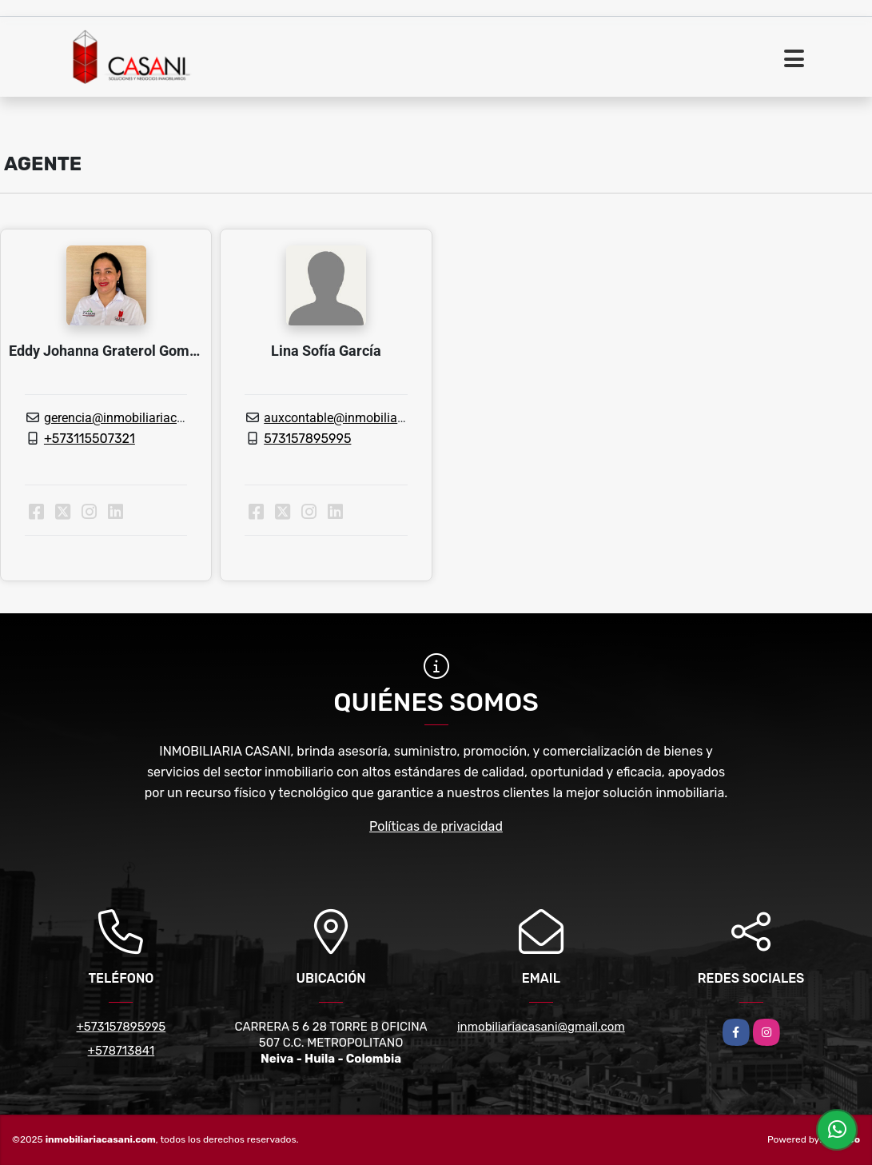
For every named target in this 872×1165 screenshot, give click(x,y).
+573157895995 (121, 1026)
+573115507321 (89, 438)
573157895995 (307, 438)
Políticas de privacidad (436, 826)
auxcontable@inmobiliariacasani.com (370, 417)
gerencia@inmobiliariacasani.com (140, 417)
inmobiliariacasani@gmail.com (541, 1026)
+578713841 (121, 1050)
